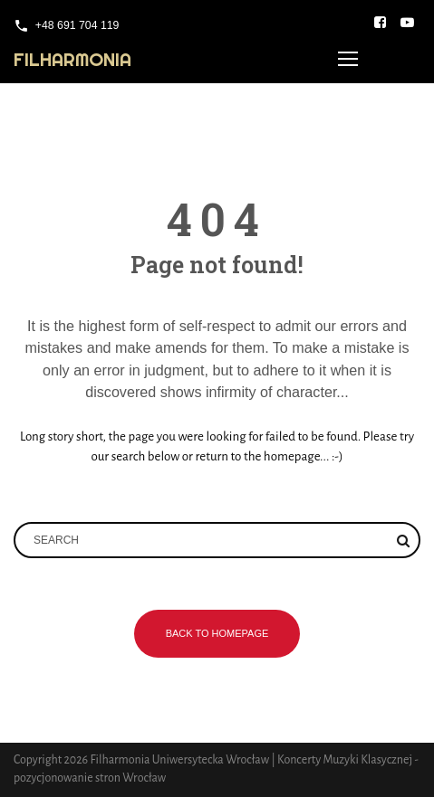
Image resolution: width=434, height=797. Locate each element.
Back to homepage (217, 633)
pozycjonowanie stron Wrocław (90, 778)
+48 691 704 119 (77, 25)
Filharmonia (72, 59)
